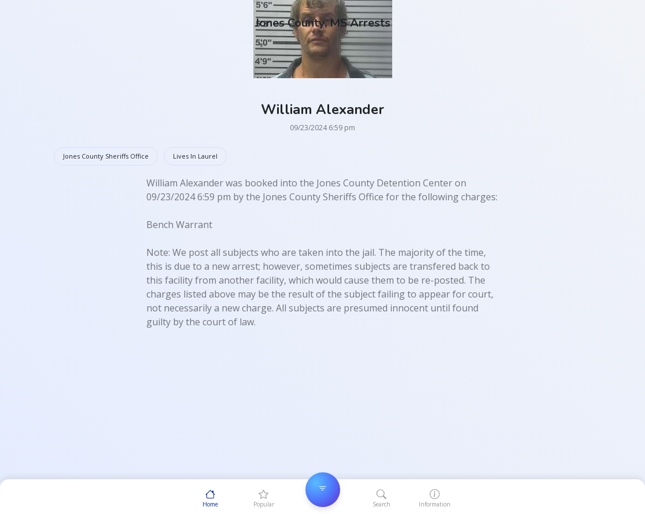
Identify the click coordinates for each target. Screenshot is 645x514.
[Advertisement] (323, 410)
